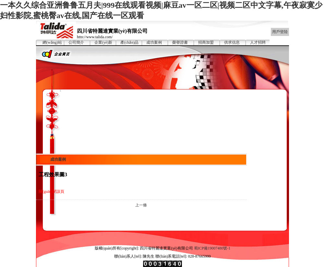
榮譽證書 (180, 42)
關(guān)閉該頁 (51, 191)
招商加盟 (206, 42)
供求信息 (232, 42)
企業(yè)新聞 (103, 42)
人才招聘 (258, 42)
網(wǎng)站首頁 (52, 42)
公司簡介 (76, 42)
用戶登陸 (280, 31)
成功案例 (154, 42)
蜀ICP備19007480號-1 (212, 248)
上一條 (141, 205)
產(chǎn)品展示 (129, 42)
